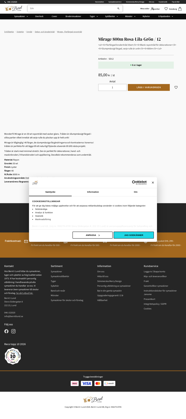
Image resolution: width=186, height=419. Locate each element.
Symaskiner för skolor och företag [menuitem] (67, 300)
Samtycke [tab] (50, 192)
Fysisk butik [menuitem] (163, 2)
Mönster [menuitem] (129, 17)
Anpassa (92, 235)
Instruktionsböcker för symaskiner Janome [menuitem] (160, 292)
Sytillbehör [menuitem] (110, 17)
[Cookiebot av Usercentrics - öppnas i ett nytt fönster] (134, 182)
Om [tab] (135, 192)
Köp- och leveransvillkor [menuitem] (155, 276)
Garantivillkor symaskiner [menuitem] (156, 285)
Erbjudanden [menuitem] (164, 17)
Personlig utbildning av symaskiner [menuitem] (114, 285)
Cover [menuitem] (54, 17)
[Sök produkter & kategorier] (72, 9)
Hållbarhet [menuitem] (102, 300)
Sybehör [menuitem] (55, 285)
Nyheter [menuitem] (146, 17)
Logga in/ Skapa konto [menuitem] (154, 271)
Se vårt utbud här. (24, 293)
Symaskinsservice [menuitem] (114, 2)
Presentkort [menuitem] (149, 299)
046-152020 (12, 2)
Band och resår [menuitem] (58, 290)
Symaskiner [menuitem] (19, 17)
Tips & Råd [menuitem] (175, 2)
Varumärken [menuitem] (99, 2)
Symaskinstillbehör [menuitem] (60, 276)
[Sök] (109, 9)
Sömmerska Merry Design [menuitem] (135, 2)
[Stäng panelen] (153, 183)
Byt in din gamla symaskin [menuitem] (109, 290)
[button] (158, 9)
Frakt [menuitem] (146, 281)
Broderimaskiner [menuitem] (73, 17)
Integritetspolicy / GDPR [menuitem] (155, 304)
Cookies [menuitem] (147, 308)
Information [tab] (93, 192)
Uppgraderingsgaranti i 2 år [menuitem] (110, 295)
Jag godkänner (133, 235)
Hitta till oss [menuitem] (102, 276)
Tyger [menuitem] (92, 17)
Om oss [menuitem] (151, 2)
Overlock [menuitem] (39, 17)
